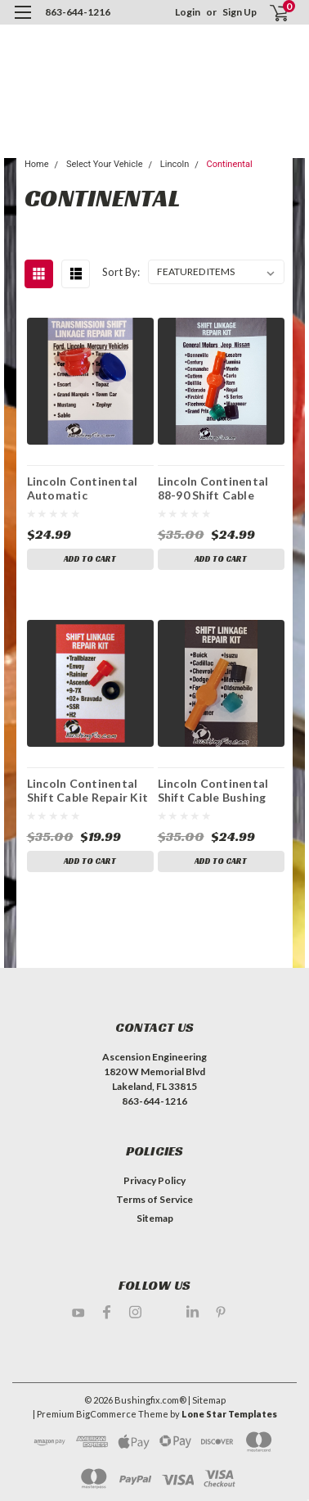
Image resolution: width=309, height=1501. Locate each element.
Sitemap (155, 1218)
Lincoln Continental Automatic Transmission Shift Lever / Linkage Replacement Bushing (87, 488)
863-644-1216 (77, 12)
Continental (230, 164)
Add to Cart (90, 559)
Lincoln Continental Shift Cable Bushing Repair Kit (213, 790)
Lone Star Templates (229, 1413)
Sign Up (239, 12)
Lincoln (174, 164)
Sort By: (121, 271)
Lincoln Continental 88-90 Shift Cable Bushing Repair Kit (213, 488)
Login (187, 12)
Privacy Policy (154, 1180)
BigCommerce (106, 1413)
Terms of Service (154, 1199)
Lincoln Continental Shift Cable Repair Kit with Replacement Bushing (88, 790)
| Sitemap (207, 1400)
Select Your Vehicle (104, 164)
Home (37, 164)
